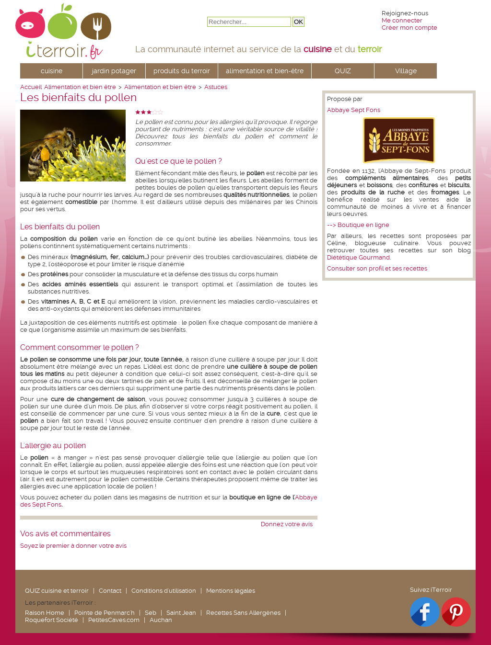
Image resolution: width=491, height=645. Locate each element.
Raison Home (44, 612)
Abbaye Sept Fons (353, 109)
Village (406, 71)
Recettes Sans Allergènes (243, 612)
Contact (110, 590)
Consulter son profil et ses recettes (377, 268)
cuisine (51, 71)
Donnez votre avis (287, 524)
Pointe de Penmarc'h (104, 612)
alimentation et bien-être (265, 71)
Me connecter (402, 20)
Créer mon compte (409, 27)
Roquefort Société (51, 619)
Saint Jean (181, 612)
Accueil (31, 87)
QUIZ (343, 71)
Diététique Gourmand (358, 257)
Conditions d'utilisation (163, 590)
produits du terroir (181, 71)
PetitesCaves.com (114, 619)
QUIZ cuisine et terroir (57, 590)
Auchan (161, 619)
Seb (150, 612)
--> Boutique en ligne (358, 224)
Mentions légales (230, 590)
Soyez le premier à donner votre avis (73, 545)
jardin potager (114, 71)
